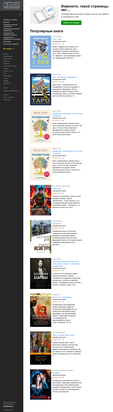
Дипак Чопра (56, 111)
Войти (5, 88)
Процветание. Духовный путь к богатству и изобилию (67, 115)
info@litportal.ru (8, 406)
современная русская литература (11, 30)
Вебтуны (6, 61)
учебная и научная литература (10, 25)
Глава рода (56, 189)
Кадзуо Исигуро (57, 221)
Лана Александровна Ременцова (62, 370)
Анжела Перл (56, 74)
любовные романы (10, 20)
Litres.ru (6, 95)
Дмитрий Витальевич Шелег (61, 186)
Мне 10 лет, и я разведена (62, 297)
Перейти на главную (71, 23)
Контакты (6, 83)
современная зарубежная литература (12, 38)
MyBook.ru (7, 100)
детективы (7, 41)
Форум (5, 81)
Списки (6, 68)
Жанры (6, 54)
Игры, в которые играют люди (63, 335)
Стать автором (8, 97)
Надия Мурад (56, 259)
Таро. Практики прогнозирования (64, 77)
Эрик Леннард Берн (58, 332)
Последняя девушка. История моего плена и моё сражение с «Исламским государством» (66, 264)
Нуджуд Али (56, 294)
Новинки (6, 63)
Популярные (8, 56)
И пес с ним (56, 39)
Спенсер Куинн (57, 36)
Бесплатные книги (10, 66)
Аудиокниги (7, 59)
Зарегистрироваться (10, 91)
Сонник (6, 78)
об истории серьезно (11, 44)
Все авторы (7, 76)
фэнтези (6, 22)
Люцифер (55, 373)
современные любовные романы (10, 34)
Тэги (5, 73)
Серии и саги (8, 71)
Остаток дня (56, 223)
